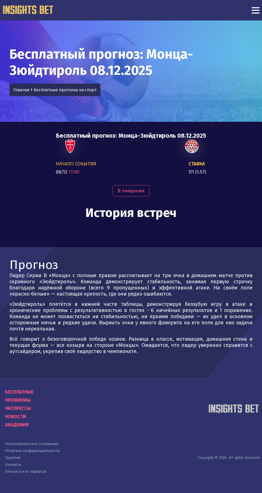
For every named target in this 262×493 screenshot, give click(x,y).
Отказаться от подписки (25, 471)
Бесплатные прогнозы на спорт (65, 89)
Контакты (13, 464)
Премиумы (17, 400)
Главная (21, 89)
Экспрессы (18, 408)
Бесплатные (19, 392)
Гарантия (12, 458)
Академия (17, 425)
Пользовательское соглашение (32, 444)
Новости (15, 416)
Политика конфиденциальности (32, 451)
